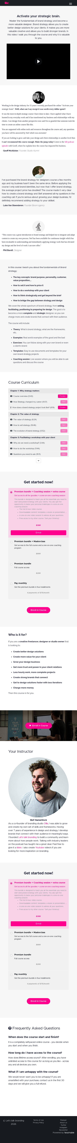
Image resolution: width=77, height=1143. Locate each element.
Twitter (63, 1125)
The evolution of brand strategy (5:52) (38, 431)
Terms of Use (38, 1120)
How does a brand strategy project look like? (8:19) (38, 407)
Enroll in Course (38, 610)
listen (19, 848)
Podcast (63, 1120)
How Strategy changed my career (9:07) (38, 402)
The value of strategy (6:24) (38, 419)
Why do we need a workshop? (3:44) (38, 443)
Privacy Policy (38, 1123)
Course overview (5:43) (38, 396)
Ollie (46, 824)
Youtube (39, 848)
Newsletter (63, 1130)
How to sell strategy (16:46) (38, 425)
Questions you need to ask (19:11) (38, 454)
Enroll (38, 533)
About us (63, 1123)
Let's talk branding (27, 837)
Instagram (63, 1127)
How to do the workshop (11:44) (38, 448)
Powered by (63, 1133)
